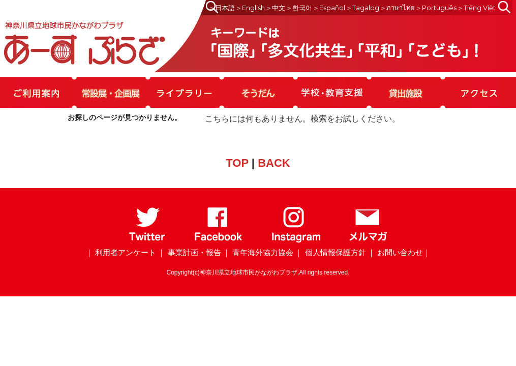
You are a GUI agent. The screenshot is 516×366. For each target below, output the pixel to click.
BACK (274, 163)
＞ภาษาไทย (397, 8)
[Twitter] (147, 240)
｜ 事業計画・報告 (189, 252)
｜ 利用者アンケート (120, 252)
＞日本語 (221, 8)
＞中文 (275, 8)
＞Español (329, 8)
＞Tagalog (362, 8)
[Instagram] (295, 240)
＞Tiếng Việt (476, 8)
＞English (250, 8)
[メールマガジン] (368, 240)
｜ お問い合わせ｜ (399, 252)
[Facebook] (218, 240)
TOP (237, 163)
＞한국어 (299, 8)
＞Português (436, 8)
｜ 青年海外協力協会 (258, 252)
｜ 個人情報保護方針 (330, 252)
